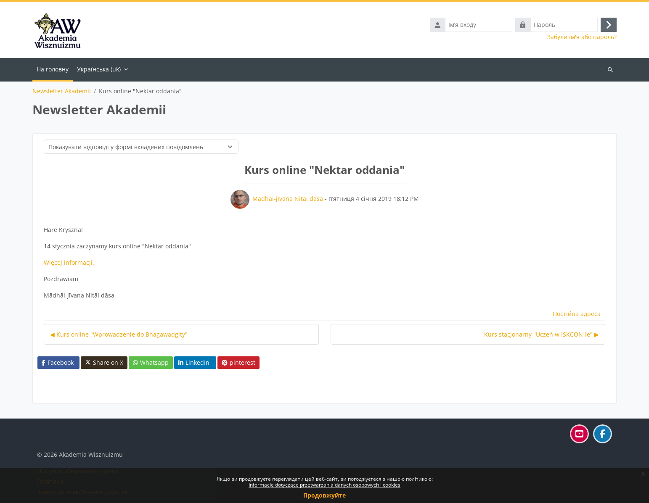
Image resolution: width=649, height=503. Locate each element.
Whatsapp (151, 362)
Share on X (104, 362)
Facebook (58, 362)
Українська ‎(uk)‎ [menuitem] (99, 69)
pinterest (238, 362)
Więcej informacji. (69, 262)
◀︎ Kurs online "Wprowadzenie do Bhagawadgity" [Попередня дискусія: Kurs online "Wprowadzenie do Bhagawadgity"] (119, 334)
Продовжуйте (324, 495)
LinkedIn (193, 362)
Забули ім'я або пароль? (582, 37)
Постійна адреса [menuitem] (577, 314)
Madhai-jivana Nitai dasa (287, 199)
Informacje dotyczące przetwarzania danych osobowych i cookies (324, 484)
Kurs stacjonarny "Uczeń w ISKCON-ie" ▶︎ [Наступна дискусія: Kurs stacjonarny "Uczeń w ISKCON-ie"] (541, 334)
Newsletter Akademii (61, 91)
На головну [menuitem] (53, 69)
